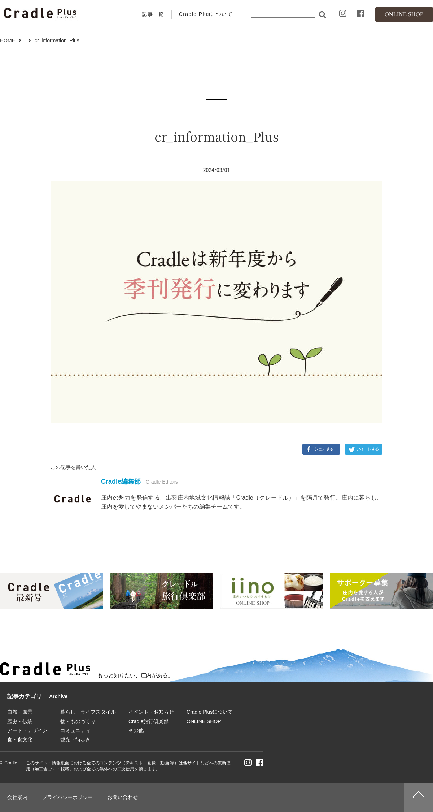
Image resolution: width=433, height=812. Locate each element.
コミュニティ (75, 730)
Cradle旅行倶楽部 (148, 721)
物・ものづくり (78, 721)
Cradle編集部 (121, 481)
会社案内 (17, 797)
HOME (7, 40)
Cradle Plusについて (206, 14)
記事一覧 (153, 14)
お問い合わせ (123, 797)
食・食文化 (19, 739)
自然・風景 (19, 712)
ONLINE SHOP (204, 721)
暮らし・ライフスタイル (88, 712)
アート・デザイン (27, 730)
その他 (136, 730)
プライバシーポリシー (67, 797)
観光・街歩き (75, 739)
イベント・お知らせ (151, 712)
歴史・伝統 (19, 721)
